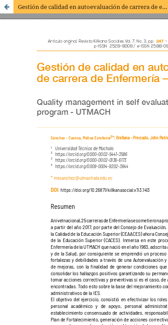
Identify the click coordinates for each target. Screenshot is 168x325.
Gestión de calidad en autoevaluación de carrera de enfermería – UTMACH (93, 7)
